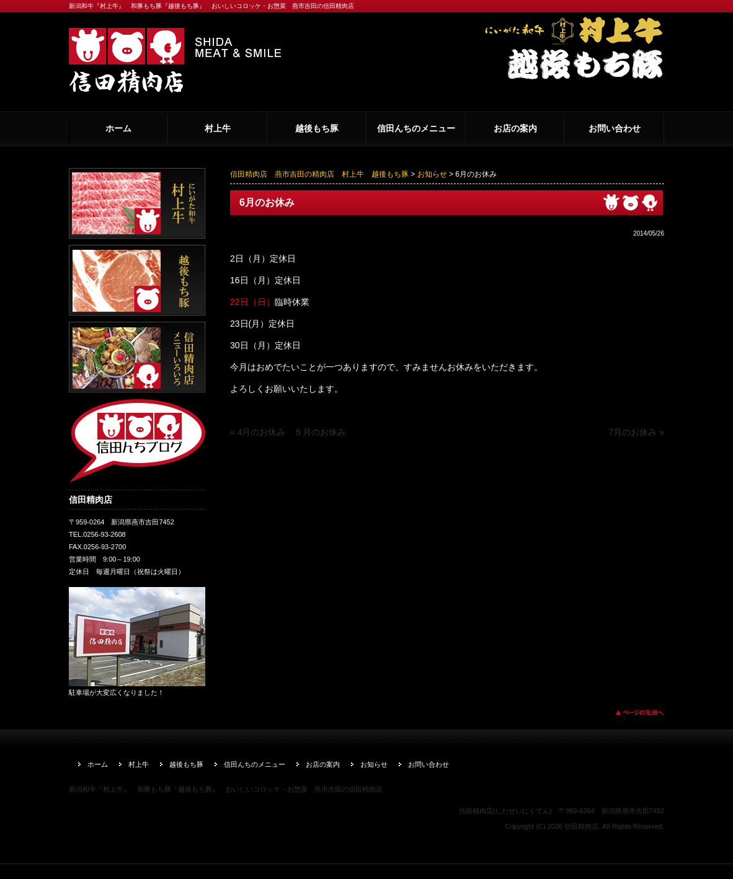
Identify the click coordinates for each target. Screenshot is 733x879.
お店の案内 (515, 128)
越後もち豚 (317, 128)
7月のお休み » (636, 432)
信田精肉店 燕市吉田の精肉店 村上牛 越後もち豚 (319, 174)
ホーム (118, 128)
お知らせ (432, 174)
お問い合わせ (615, 128)
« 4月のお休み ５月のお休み (288, 432)
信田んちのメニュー (416, 128)
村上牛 (218, 128)
